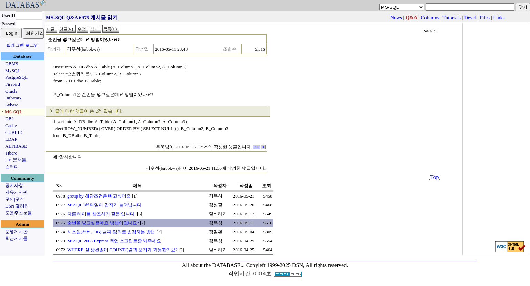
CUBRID (13, 132)
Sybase (11, 104)
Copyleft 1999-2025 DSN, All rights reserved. (297, 265)
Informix (13, 97)
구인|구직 (14, 199)
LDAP (11, 139)
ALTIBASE (16, 146)
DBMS (11, 63)
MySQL (12, 70)
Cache (11, 125)
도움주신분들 (18, 212)
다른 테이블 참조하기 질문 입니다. (101, 213)
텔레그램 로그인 (22, 45)
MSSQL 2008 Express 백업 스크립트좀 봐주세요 (114, 240)
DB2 (9, 118)
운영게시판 (16, 231)
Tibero (11, 153)
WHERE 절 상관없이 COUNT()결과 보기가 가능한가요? (122, 249)
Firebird (12, 84)
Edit (256, 147)
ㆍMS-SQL (11, 111)
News (396, 17)
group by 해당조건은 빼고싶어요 (99, 196)
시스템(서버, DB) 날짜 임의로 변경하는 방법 (111, 231)
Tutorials (452, 17)
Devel (470, 17)
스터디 (12, 166)
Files (485, 17)
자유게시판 (16, 192)
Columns (430, 17)
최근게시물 (16, 238)
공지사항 (14, 185)
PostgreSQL (16, 77)
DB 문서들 (15, 159)
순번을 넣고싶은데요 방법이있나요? (103, 222)
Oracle (11, 91)
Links (498, 17)
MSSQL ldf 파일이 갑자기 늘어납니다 (104, 205)
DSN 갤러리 (17, 206)
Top (434, 177)
